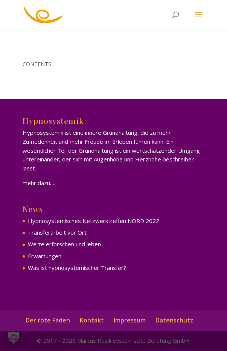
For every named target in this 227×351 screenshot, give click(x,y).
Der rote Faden (48, 320)
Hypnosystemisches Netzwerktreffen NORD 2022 (93, 220)
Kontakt (92, 320)
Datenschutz (174, 320)
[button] (13, 337)
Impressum (130, 320)
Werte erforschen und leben (64, 244)
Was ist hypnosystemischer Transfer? (77, 267)
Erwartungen (44, 256)
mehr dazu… (38, 183)
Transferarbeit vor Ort (57, 232)
